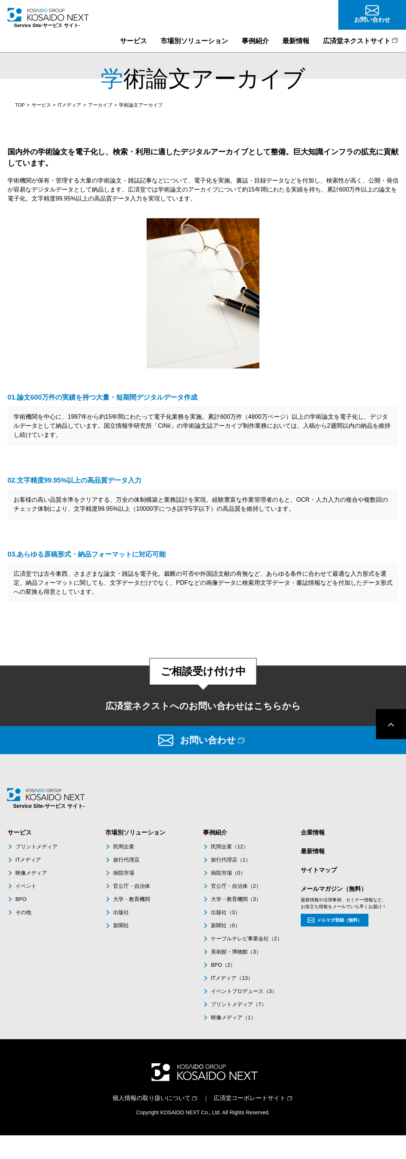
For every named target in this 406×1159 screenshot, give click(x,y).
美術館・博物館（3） (236, 952)
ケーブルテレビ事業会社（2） (246, 939)
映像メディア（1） (233, 1017)
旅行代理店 (126, 860)
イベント (25, 886)
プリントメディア (36, 847)
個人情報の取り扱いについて (151, 1098)
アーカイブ (100, 105)
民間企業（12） (229, 847)
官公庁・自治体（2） (236, 886)
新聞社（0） (225, 925)
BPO (21, 899)
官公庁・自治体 (131, 886)
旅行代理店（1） (231, 860)
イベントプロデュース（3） (244, 991)
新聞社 (121, 925)
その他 (23, 912)
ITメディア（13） (232, 978)
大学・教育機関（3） (236, 899)
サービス (41, 105)
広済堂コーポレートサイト (250, 1098)
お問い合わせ (208, 740)
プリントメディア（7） (239, 1004)
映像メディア (31, 873)
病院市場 (123, 873)
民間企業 (123, 847)
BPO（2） (223, 965)
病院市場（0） (228, 873)
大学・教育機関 (131, 899)
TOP (20, 105)
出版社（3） (225, 912)
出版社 (121, 912)
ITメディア (69, 105)
